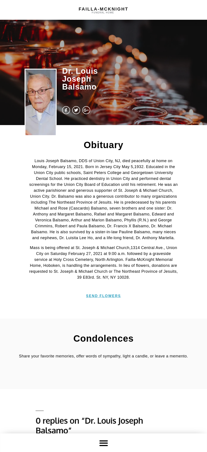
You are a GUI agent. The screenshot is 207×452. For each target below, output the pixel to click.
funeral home (103, 12)
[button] (103, 443)
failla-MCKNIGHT (103, 9)
